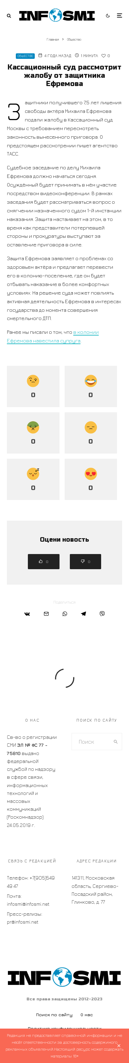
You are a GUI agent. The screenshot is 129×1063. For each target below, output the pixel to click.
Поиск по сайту (54, 1014)
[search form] (91, 741)
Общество (25, 56)
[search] (115, 741)
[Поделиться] (27, 613)
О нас (86, 1014)
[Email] (46, 613)
